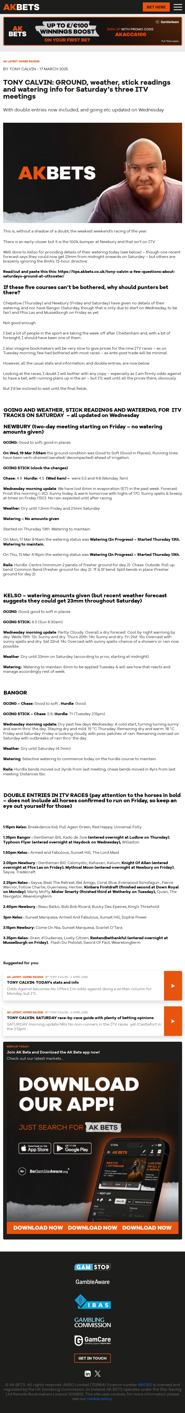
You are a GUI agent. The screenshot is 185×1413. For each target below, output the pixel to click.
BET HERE (156, 7)
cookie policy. (100, 1398)
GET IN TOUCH (92, 1358)
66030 (144, 1384)
